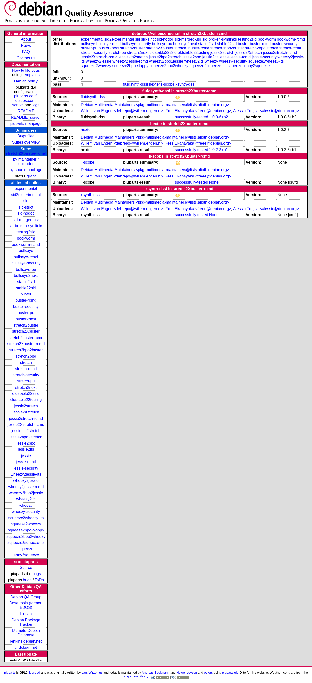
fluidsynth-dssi (135, 84)
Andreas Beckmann (155, 672)
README (26, 111)
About (26, 39)
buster (26, 294)
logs (35, 105)
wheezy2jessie (26, 480)
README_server (26, 117)
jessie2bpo (26, 443)
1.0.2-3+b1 (218, 150)
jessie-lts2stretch (25, 431)
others (208, 672)
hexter (154, 84)
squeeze (26, 549)
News (26, 45)
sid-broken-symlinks (26, 226)
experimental (26, 189)
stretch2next (25, 387)
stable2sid (26, 282)
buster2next (26, 319)
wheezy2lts (25, 499)
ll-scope (167, 84)
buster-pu (26, 313)
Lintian (26, 614)
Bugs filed (26, 136)
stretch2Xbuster (26, 331)
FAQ (26, 52)
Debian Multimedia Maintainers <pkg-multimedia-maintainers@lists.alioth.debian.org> (155, 105)
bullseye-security (25, 263)
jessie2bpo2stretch (26, 437)
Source (26, 567)
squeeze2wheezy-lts (26, 518)
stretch (26, 362)
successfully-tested (191, 117)
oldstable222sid (25, 393)
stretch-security (26, 375)
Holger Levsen (186, 672)
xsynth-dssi (185, 84)
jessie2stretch (26, 406)
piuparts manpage (26, 123)
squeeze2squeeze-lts (25, 543)
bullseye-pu (26, 269)
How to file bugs (26, 70)
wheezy (26, 505)
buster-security (26, 307)
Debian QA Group (26, 597)
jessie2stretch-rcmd (26, 418)
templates (31, 75)
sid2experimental (26, 195)
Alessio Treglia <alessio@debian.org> (266, 111)
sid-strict (26, 207)
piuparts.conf (25, 96)
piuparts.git (230, 672)
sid (25, 201)
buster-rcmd (25, 300)
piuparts (9, 672)
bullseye (26, 250)
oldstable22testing (26, 400)
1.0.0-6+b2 (218, 117)
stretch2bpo (26, 356)
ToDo (39, 580)
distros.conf (25, 100)
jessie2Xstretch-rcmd (26, 425)
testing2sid (26, 232)
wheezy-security (26, 511)
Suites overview (26, 142)
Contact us (26, 58)
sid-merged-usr (26, 220)
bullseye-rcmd (26, 257)
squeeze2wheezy (26, 524)
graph (32, 176)
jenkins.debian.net (26, 641)
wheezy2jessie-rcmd (26, 487)
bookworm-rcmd (26, 244)
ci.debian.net (26, 647)
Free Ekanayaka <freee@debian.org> (198, 111)
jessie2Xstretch (26, 412)
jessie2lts (26, 449)
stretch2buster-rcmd (26, 338)
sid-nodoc (25, 213)
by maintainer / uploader (26, 161)
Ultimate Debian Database (26, 632)
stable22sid (26, 288)
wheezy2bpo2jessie (26, 493)
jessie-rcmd (26, 462)
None (214, 182)
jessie (26, 456)
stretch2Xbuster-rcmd (26, 153)
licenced (34, 672)
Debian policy (26, 81)
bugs (37, 574)
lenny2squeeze (26, 555)
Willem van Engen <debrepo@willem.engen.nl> (122, 111)
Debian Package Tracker (26, 622)
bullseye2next (26, 275)
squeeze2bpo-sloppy (26, 530)
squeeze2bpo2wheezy (25, 536)
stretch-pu (26, 381)
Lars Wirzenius (92, 672)
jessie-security (25, 468)
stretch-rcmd (26, 369)
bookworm (26, 238)
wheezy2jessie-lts (26, 474)
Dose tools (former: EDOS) (26, 605)
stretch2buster (25, 325)
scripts (17, 105)
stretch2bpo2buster (26, 350)
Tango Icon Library (135, 676)
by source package (26, 170)
